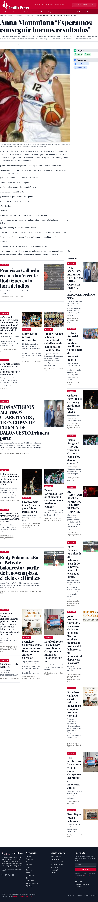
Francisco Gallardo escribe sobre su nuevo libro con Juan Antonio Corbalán (32, 649)
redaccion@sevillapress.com (22, 896)
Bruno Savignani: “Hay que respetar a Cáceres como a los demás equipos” (53, 498)
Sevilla (26, 12)
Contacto (53, 872)
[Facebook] (2, 875)
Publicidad (78, 881)
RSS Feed (29, 886)
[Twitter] (6, 875)
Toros (59, 12)
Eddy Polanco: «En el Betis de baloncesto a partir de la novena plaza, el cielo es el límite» (74, 562)
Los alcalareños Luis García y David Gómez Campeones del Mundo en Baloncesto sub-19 (53, 651)
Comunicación (69, 12)
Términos (86, 895)
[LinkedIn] (13, 875)
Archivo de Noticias (32, 883)
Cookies (79, 895)
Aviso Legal (54, 870)
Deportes (51, 12)
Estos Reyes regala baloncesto (9, 665)
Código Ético (55, 859)
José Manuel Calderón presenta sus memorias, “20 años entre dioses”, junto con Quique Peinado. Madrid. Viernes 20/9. (9, 325)
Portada (7, 12)
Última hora (17, 12)
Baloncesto (29, 15)
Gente (43, 12)
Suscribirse (85, 869)
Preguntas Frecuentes (82, 884)
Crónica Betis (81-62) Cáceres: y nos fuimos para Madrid (31, 506)
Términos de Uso (56, 867)
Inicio (1, 15)
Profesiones (89, 12)
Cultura (79, 12)
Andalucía (34, 12)
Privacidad (71, 895)
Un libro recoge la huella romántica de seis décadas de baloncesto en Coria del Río (53, 342)
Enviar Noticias (79, 887)
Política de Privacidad (57, 862)
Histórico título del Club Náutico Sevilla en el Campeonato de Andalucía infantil (9, 479)
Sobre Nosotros (56, 856)
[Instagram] (9, 875)
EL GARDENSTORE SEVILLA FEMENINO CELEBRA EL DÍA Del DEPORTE (10, 517)
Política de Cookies (57, 864)
